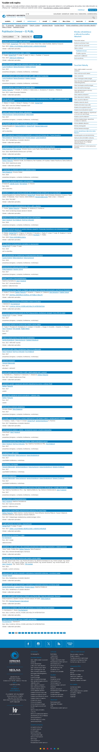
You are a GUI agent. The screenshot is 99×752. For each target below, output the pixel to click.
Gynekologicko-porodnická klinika (84, 135)
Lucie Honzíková (7, 67)
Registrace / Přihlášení (56, 704)
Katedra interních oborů (81, 102)
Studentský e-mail (55, 679)
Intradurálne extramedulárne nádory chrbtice (16, 53)
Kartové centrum (35, 740)
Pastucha (10, 386)
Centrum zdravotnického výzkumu (84, 138)
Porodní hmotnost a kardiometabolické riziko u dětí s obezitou (21, 206)
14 (51, 633)
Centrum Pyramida (36, 733)
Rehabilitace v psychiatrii (10, 464)
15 (55, 633)
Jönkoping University (8, 360)
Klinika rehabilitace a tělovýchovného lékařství (81, 25)
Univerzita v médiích (75, 692)
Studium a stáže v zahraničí (58, 685)
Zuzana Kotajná (7, 258)
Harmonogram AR (56, 683)
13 (48, 633)
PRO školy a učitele (75, 674)
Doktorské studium (56, 663)
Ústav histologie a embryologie (83, 78)
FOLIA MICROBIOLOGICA (17, 237)
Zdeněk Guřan (14, 183)
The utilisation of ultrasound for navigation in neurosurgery (20, 244)
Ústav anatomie (78, 76)
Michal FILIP (14, 44)
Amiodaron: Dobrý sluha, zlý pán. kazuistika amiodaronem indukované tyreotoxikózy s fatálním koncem (34, 547)
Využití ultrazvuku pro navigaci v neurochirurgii (17, 524)
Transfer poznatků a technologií (79, 658)
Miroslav (5, 575)
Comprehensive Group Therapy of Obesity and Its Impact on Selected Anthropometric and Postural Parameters (36, 290)
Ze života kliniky (79, 58)
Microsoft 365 (65, 13)
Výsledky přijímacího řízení (58, 660)
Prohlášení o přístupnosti (77, 670)
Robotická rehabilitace (9, 476)
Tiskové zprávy (74, 689)
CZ (26, 13)
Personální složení (79, 40)
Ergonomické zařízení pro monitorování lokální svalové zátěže (21, 324)
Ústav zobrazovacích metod (82, 73)
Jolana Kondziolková (33, 455)
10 (39, 633)
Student (56, 21)
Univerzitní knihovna (36, 727)
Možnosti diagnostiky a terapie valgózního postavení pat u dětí (21, 64)
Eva (3, 537)
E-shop (72, 672)
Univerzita (9, 21)
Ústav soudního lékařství (81, 99)
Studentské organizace (57, 694)
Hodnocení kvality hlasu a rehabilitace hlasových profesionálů (21, 349)
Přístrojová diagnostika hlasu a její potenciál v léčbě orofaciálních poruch (25, 441)
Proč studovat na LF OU (57, 665)
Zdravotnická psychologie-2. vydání (13, 535)
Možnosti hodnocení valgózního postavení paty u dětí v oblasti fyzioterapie (25, 76)
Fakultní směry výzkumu (77, 654)
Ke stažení (73, 694)
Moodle (72, 13)
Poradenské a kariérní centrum (39, 742)
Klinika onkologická (80, 126)
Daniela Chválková (58, 467)
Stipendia (53, 687)
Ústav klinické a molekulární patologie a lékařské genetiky (85, 81)
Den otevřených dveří (56, 667)
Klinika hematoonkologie (81, 128)
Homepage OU (35, 654)
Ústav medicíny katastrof (81, 94)
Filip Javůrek (17, 149)
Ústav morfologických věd (38, 669)
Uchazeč (46, 21)
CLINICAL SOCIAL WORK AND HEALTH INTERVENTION (27, 306)
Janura (10, 575)
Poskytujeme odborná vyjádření (79, 691)
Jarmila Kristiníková (19, 114)
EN (28, 13)
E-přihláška (54, 654)
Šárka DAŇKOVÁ (20, 126)
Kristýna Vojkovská (28, 220)
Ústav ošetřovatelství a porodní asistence (83, 70)
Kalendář (72, 696)
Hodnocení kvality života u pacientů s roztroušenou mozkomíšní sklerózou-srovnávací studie (30, 585)
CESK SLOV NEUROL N (16, 58)
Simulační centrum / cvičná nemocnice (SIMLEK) (85, 146)
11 (42, 633)
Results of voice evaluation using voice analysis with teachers (21, 217)
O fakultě (20, 21)
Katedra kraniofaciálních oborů (83, 110)
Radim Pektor (25, 328)
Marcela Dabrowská (41, 126)
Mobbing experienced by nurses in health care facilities (19, 619)
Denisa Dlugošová (18, 67)
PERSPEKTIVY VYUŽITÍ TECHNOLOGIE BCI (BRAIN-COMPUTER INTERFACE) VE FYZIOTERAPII (31, 193)
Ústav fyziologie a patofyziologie (83, 85)
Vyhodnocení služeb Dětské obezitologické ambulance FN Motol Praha (24, 510)
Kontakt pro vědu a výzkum (78, 662)
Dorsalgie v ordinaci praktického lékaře (14, 158)
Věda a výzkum (68, 21)
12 (45, 633)
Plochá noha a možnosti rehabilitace (13, 407)
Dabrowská (11, 363)
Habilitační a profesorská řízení (78, 660)
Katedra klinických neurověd (82, 105)
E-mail (76, 13)
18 (64, 633)
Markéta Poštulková (32, 340)
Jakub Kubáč (30, 114)
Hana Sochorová (7, 114)
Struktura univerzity (21, 25)
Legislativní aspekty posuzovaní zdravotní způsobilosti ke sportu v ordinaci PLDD (27, 384)
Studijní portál (82, 13)
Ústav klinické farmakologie (82, 88)
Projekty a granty (81, 53)
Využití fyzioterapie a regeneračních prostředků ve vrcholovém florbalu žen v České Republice (31, 135)
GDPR (71, 668)
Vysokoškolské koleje (36, 735)
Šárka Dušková (45, 598)
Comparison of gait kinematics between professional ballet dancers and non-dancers (28, 146)
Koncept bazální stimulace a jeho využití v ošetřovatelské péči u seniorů (24, 372)
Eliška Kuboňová (7, 149)
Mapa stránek (57, 13)
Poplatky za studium (56, 688)
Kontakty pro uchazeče (57, 671)
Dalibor (4, 386)
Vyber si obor (54, 656)
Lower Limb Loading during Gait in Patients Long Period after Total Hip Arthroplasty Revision (31, 596)
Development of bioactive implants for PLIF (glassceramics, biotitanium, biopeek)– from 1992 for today (33, 313)
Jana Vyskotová (7, 220)
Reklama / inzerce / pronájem (78, 680)
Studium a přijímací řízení (81, 43)
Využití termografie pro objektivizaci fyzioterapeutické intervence (22, 255)
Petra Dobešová (7, 137)
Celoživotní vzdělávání (80, 55)
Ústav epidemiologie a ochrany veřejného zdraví (83, 91)
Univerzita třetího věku (76, 678)
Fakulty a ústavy (35, 25)
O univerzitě (10, 25)
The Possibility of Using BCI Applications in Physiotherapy (20, 123)
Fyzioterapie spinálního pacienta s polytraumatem (17, 181)
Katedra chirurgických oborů (82, 107)
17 (61, 633)
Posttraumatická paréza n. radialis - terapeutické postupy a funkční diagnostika (26, 430)
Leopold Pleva (19, 587)
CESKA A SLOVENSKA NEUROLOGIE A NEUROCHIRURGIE (27, 46)
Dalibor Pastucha (7, 90)
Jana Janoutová (54, 292)
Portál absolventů (55, 702)
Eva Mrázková (17, 220)
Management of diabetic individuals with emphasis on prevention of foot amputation (28, 607)
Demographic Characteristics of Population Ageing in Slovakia (21, 301)
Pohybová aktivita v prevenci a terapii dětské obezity (18, 87)
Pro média (91, 21)
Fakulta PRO (81, 21)
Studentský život (55, 669)
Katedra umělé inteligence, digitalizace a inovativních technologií (85, 113)
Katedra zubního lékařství (81, 116)
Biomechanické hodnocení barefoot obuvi (15, 267)
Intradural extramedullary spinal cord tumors (16, 41)
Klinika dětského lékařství (81, 123)
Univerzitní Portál (92, 13)
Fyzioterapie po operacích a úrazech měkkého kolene (19, 169)
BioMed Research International (19, 601)
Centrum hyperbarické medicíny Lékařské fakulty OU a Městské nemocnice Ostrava (83, 142)
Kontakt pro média (75, 687)
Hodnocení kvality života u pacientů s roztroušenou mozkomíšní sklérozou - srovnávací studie (31, 573)
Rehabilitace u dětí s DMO (10, 453)
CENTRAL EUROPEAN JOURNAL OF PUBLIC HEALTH (26, 295)
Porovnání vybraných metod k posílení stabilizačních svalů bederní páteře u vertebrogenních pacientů (33, 418)
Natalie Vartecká (30, 67)
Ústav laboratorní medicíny (82, 97)
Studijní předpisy (55, 692)
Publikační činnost (18, 27)
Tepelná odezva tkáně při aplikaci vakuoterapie (17, 112)
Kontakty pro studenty (57, 696)
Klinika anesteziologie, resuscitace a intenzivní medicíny (84, 120)
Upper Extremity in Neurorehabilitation (14, 499)
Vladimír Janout (64, 292)
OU (3, 25)
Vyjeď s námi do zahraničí (81, 45)
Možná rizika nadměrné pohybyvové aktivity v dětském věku (21, 395)
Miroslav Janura (30, 137)
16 (58, 633)
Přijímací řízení (54, 658)
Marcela (4, 363)
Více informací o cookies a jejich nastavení (56, 8)
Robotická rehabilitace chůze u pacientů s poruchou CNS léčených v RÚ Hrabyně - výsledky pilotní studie (35, 487)
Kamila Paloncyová (18, 137)
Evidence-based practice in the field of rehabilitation (18, 338)
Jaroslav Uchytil (18, 269)
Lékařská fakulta (47, 25)
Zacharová (8, 537)
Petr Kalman (23, 183)
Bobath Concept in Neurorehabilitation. (14, 278)
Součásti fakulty (33, 21)
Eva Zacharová (15, 304)
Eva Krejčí (36, 235)
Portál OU (53, 677)
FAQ (52, 706)
